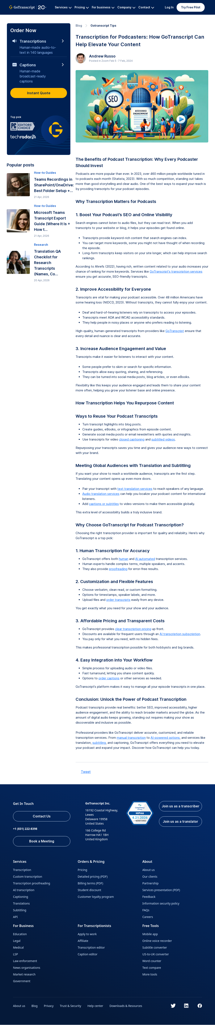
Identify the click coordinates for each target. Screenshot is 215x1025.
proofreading (118, 569)
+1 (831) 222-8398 (25, 829)
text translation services (134, 489)
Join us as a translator (180, 827)
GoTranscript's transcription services (176, 271)
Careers (147, 917)
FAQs (145, 910)
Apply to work (87, 934)
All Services (41, 18)
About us (148, 870)
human (123, 559)
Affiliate (83, 941)
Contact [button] (146, 7)
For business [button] (103, 7)
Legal (16, 941)
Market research (24, 975)
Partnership (150, 883)
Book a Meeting (43, 841)
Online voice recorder (157, 941)
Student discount (89, 890)
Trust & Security (71, 1006)
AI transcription (23, 890)
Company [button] (126, 7)
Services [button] (63, 7)
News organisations (26, 968)
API (15, 917)
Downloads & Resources (127, 1006)
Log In (169, 7)
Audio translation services (100, 494)
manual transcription (131, 738)
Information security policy (160, 904)
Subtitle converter (154, 948)
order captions (108, 678)
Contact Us (42, 816)
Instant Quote (38, 93)
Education (20, 934)
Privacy (49, 1006)
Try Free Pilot (190, 7)
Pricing (82, 870)
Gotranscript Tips (103, 25)
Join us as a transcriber (180, 808)
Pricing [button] (82, 7)
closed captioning (131, 439)
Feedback (148, 897)
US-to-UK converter (155, 954)
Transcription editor (91, 948)
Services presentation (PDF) (161, 890)
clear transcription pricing (133, 629)
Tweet (86, 772)
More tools (149, 975)
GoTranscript (18, 18)
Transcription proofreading (31, 883)
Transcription (22, 870)
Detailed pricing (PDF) (93, 877)
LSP (15, 954)
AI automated (145, 559)
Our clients (149, 877)
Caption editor (87, 954)
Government (21, 981)
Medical (18, 948)
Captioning (20, 897)
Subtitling (19, 910)
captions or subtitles (104, 504)
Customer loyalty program (96, 897)
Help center (96, 1006)
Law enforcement (25, 961)
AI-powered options (165, 738)
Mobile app (150, 934)
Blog (79, 25)
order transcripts (118, 600)
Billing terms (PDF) (90, 883)
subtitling (99, 743)
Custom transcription (27, 877)
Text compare (151, 968)
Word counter (151, 961)
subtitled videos (163, 439)
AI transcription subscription (180, 634)
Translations (21, 904)
